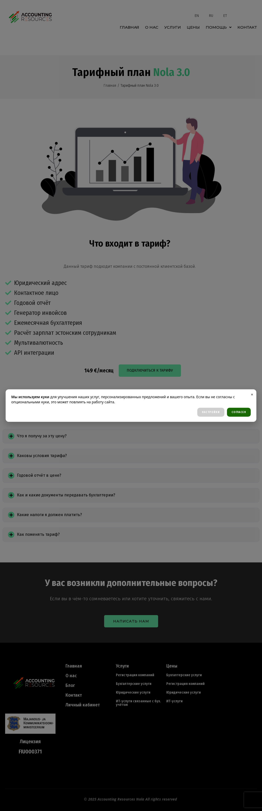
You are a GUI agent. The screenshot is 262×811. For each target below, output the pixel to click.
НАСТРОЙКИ (211, 412)
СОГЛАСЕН (239, 412)
